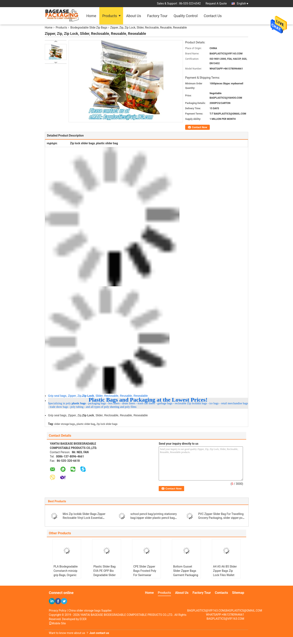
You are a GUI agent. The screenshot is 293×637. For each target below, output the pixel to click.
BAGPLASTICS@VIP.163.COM (225, 618)
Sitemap (238, 593)
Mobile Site (57, 623)
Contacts (221, 593)
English (242, 3)
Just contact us (99, 633)
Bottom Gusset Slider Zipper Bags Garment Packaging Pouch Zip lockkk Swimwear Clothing (185, 575)
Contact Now (199, 127)
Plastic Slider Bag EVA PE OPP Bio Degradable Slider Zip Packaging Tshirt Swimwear (106, 575)
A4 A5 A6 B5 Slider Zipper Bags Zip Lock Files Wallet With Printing (225, 573)
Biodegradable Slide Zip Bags (88, 27)
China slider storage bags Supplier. (90, 610)
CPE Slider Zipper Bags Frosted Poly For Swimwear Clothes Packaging (145, 573)
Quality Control (186, 16)
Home (91, 16)
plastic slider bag (86, 424)
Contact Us (213, 16)
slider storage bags (64, 424)
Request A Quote (216, 3)
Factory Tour (157, 16)
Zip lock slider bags (106, 424)
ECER (83, 619)
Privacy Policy (57, 610)
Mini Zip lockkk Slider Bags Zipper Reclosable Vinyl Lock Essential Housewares (84, 517)
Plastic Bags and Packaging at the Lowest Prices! (148, 400)
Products (109, 16)
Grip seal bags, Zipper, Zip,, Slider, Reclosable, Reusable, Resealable (98, 395)
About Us (133, 16)
